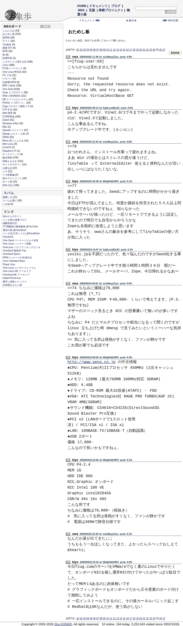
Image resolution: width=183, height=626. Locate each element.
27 (164, 49)
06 (94, 49)
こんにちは (9, 30)
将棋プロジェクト (111, 10)
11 (111, 49)
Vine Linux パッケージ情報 (17, 243)
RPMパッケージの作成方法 (17, 257)
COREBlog (9, 116)
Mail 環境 (8, 113)
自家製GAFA (10, 82)
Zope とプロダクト (13, 92)
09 (104, 49)
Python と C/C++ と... (14, 102)
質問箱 (6, 37)
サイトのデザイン (12, 164)
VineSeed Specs (11, 254)
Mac (5, 126)
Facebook (8, 236)
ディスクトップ (11, 154)
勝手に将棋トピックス (15, 281)
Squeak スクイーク (13, 130)
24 (153, 49)
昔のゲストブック (12, 178)
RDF (46, 26)
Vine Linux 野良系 (12, 72)
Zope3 (6, 120)
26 (160, 49)
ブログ (115, 6)
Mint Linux (8, 144)
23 (150, 49)
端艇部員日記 (10, 223)
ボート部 (8, 181)
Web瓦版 (170, 20)
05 (91, 49)
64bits (6, 137)
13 (117, 49)
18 (134, 49)
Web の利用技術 (12, 95)
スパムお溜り (10, 200)
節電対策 (8, 58)
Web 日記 (8, 185)
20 (140, 49)
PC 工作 (7, 75)
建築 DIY (8, 48)
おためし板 (9, 34)
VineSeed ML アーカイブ (16, 274)
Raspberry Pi (10, 151)
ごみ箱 (6, 204)
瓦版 (92, 10)
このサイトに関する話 (15, 61)
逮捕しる (8, 197)
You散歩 (7, 44)
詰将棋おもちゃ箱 (12, 285)
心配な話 (8, 168)
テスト (6, 41)
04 (87, 49)
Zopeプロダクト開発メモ (16, 106)
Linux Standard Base (14, 261)
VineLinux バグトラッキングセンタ (21, 247)
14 (120, 49)
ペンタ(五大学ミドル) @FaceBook (21, 233)
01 (77, 49)
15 (124, 49)
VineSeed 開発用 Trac (14, 250)
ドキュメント (98, 6)
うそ (5, 171)
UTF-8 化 (8, 109)
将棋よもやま (10, 161)
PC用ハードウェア (13, 68)
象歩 (131, 20)
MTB (5, 51)
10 (107, 49)
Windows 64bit (11, 123)
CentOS (7, 147)
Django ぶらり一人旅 (14, 133)
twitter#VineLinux (12, 278)
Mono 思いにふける (13, 140)
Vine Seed (8, 89)
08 (101, 49)
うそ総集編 (9, 174)
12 (114, 49)
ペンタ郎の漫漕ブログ (15, 220)
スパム (9, 193)
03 (84, 49)
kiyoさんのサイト (12, 216)
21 (144, 49)
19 (137, 49)
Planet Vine (9, 264)
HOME (81, 6)
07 (97, 49)
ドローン (8, 78)
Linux (6, 65)
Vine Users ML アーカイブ (17, 271)
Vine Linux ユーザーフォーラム (19, 267)
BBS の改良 (9, 85)
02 (81, 49)
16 (127, 49)
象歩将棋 (8, 157)
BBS (81, 10)
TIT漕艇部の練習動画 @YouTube (20, 226)
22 (147, 49)
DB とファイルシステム (16, 99)
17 (130, 49)
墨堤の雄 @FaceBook (14, 230)
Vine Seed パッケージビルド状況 (20, 240)
